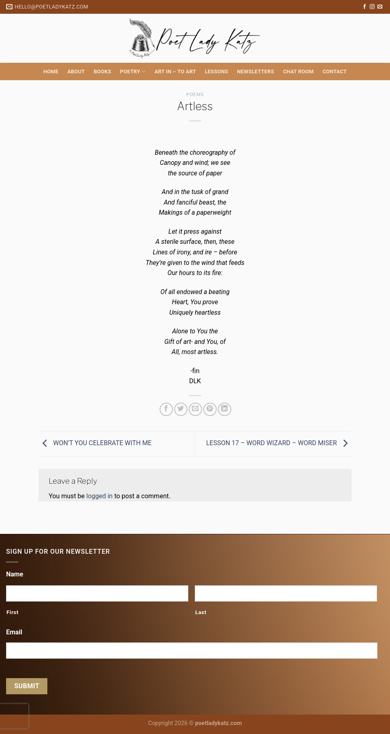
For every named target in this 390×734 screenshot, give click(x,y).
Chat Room (298, 71)
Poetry (133, 71)
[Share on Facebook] (166, 409)
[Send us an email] (379, 7)
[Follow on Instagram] (372, 7)
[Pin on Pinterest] (210, 409)
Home (50, 71)
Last (201, 612)
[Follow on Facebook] (364, 7)
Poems (195, 94)
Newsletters (255, 71)
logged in (99, 496)
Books (102, 71)
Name (14, 574)
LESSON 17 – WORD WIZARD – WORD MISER (279, 443)
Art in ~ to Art (175, 71)
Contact (334, 71)
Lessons (216, 71)
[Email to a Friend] (195, 409)
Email (14, 632)
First (12, 612)
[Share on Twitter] (181, 409)
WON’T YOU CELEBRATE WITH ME (94, 443)
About (76, 71)
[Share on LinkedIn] (224, 409)
